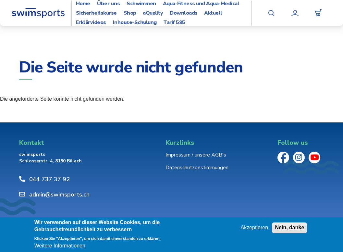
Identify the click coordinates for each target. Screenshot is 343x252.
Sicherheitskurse (96, 13)
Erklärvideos (91, 22)
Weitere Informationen (59, 245)
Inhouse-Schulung (135, 22)
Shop (130, 13)
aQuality (153, 13)
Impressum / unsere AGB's (195, 154)
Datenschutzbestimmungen (196, 167)
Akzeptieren (254, 227)
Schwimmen (141, 4)
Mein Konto (295, 13)
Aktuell (213, 13)
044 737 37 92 (49, 179)
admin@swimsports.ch (59, 194)
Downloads (184, 13)
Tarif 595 (174, 22)
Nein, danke (289, 227)
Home (83, 4)
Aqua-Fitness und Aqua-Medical (201, 4)
